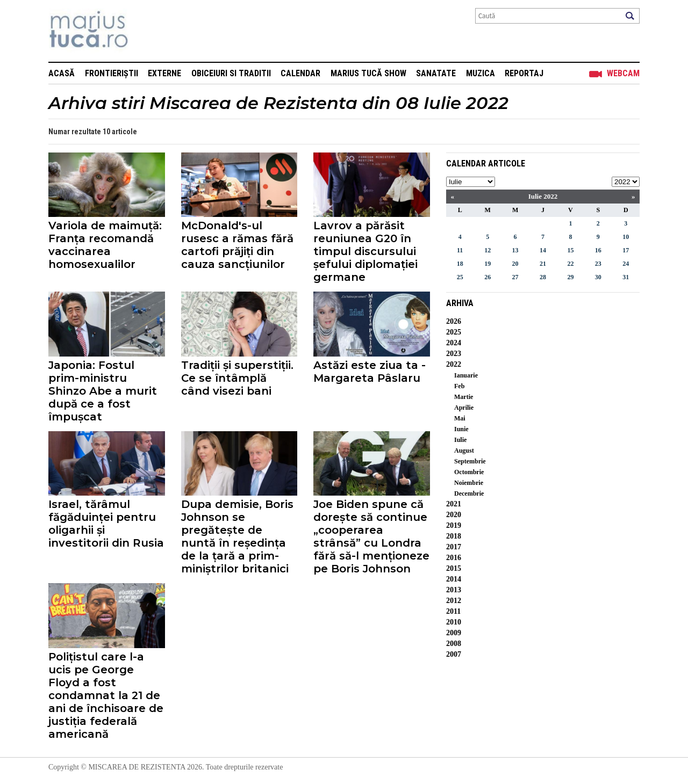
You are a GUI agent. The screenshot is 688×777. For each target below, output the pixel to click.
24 (625, 263)
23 (598, 263)
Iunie (461, 429)
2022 (453, 364)
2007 (453, 654)
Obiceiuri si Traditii (231, 73)
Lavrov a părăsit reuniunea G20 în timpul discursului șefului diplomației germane (365, 251)
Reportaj (524, 73)
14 (543, 250)
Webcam (623, 73)
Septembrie (470, 461)
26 (487, 277)
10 (625, 237)
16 (598, 250)
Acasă (61, 73)
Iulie (460, 440)
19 (487, 263)
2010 (453, 622)
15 (570, 250)
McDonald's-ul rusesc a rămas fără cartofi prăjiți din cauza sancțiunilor (237, 245)
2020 (453, 515)
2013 (453, 590)
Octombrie (469, 472)
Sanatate (436, 73)
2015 (453, 568)
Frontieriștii (111, 73)
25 (460, 277)
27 (515, 277)
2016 (453, 558)
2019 (453, 525)
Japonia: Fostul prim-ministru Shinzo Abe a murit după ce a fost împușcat (102, 391)
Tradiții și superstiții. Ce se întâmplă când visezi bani (237, 378)
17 (625, 250)
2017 (453, 547)
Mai (459, 418)
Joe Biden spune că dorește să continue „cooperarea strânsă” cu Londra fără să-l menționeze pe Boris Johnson (371, 536)
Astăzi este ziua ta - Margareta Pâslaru (369, 371)
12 (487, 250)
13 (515, 250)
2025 (453, 332)
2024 (453, 343)
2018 (453, 536)
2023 (453, 354)
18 (460, 263)
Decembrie (469, 493)
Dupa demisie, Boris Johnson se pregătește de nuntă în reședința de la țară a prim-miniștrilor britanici (237, 536)
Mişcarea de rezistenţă (146, 31)
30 (598, 277)
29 (570, 277)
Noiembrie (468, 482)
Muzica (480, 73)
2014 (453, 579)
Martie (463, 397)
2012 (453, 601)
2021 (453, 504)
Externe (164, 73)
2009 (453, 633)
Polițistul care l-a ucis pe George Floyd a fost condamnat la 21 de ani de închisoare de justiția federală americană (105, 695)
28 (543, 277)
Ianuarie (466, 375)
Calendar (300, 73)
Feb (459, 386)
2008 (453, 644)
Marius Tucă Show (368, 73)
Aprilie (464, 407)
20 (515, 263)
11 (460, 250)
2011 (453, 611)
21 (543, 263)
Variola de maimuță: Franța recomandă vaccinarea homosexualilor (105, 245)
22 (570, 263)
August (464, 450)
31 (625, 277)
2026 (453, 321)
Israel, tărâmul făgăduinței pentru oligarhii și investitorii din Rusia (106, 523)
